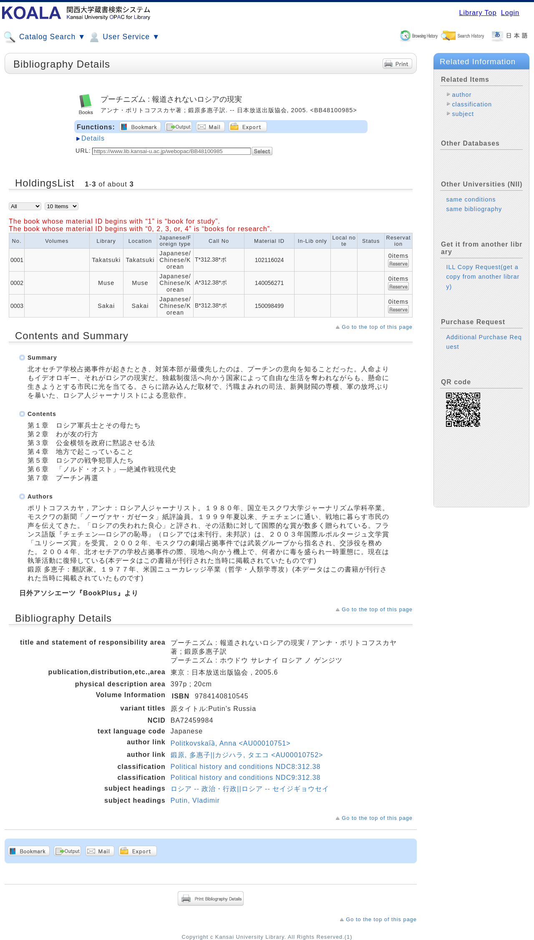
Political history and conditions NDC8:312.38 (246, 766)
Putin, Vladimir (195, 800)
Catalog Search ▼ (44, 37)
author (461, 94)
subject (463, 114)
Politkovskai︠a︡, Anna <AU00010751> (231, 743)
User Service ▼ (124, 37)
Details (93, 138)
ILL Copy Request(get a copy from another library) (482, 277)
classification (472, 104)
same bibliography (474, 209)
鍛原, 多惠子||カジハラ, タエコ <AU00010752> (247, 755)
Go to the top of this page (377, 327)
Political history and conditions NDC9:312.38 (246, 777)
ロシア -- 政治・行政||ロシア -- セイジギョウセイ (250, 788)
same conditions (471, 199)
